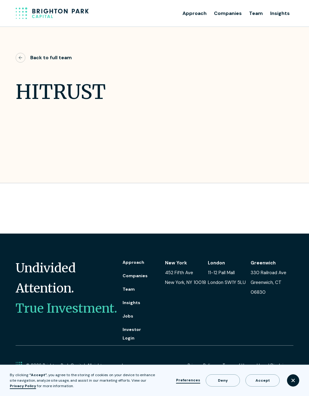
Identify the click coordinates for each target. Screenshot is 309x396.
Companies (228, 13)
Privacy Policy (23, 385)
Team (256, 13)
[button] (293, 380)
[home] (52, 13)
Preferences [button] (188, 380)
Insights (280, 13)
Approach (194, 13)
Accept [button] (263, 380)
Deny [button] (223, 380)
